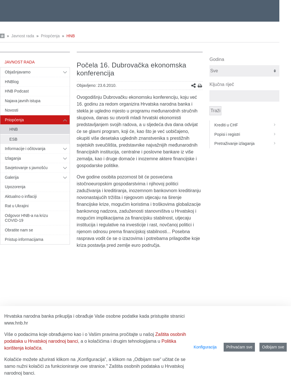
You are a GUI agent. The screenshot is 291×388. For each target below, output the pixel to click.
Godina (216, 59)
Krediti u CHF (246, 125)
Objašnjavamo (17, 72)
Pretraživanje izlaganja (246, 143)
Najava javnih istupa (22, 100)
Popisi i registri (246, 134)
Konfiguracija (205, 347)
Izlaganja (13, 158)
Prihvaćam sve (239, 347)
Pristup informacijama (24, 239)
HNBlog (12, 81)
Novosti (11, 110)
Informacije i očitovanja (25, 148)
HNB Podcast (17, 91)
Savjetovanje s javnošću (26, 167)
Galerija (12, 177)
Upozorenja (15, 186)
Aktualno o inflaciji (21, 196)
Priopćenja (50, 36)
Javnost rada (22, 36)
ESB (13, 139)
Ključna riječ (221, 84)
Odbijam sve (273, 347)
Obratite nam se (19, 230)
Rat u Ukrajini (17, 206)
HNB (70, 36)
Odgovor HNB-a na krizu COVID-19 (26, 218)
